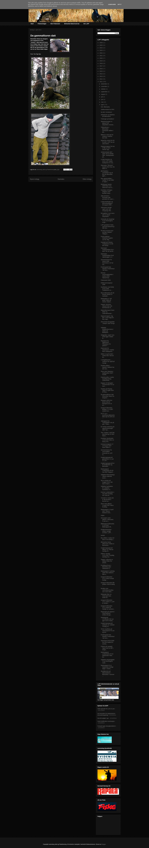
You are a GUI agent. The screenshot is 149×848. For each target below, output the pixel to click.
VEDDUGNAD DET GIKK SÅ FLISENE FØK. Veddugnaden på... (107, 154)
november (104, 86)
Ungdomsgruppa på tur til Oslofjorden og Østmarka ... (107, 464)
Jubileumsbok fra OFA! (107, 109)
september (104, 91)
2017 (101, 66)
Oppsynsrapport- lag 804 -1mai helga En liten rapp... (107, 317)
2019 (101, 61)
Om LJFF (86, 23)
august (103, 94)
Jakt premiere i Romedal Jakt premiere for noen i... (108, 197)
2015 (101, 71)
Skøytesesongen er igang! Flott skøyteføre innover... (107, 123)
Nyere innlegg (34, 179)
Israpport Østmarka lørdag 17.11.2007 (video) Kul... (107, 409)
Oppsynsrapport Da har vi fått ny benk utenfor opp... (108, 148)
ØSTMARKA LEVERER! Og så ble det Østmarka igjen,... (107, 173)
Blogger (103, 844)
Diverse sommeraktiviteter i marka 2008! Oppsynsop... (107, 275)
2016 (101, 68)
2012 (101, 79)
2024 (101, 48)
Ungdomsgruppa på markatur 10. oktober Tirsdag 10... (108, 624)
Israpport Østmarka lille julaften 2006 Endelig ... (108, 584)
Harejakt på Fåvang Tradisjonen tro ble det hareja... (107, 243)
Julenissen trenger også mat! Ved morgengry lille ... (106, 209)
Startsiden (61, 179)
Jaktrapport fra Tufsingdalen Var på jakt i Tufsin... (107, 422)
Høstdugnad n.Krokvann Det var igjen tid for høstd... (107, 619)
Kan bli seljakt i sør (103, 718)
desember (104, 84)
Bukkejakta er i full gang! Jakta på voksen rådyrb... (106, 300)
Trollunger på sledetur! (107, 119)
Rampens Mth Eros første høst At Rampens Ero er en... (106, 403)
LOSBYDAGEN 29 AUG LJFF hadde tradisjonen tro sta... (107, 161)
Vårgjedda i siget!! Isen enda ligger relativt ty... (107, 336)
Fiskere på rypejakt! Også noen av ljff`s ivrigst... (107, 648)
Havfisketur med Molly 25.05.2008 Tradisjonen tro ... (107, 288)
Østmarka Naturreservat (71, 23)
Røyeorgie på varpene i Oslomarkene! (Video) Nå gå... (108, 613)
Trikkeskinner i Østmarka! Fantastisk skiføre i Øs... (107, 130)
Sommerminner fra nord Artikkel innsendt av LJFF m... (106, 452)
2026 (101, 42)
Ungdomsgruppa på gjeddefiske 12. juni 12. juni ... (107, 459)
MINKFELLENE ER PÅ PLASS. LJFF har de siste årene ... (107, 142)
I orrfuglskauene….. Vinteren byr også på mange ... (108, 361)
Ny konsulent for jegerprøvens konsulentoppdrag (106, 714)
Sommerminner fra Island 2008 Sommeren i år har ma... (107, 262)
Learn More (112, 4)
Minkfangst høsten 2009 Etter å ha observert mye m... (107, 186)
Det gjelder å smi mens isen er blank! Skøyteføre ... (107, 214)
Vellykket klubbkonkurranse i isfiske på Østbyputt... (107, 330)
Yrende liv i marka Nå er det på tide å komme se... (107, 499)
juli (102, 97)
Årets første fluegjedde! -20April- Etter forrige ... (108, 323)
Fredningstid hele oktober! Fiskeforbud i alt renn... (107, 268)
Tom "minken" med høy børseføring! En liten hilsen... (108, 434)
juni (102, 99)
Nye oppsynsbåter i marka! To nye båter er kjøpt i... (107, 180)
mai (102, 102)
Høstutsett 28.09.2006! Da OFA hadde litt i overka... (107, 642)
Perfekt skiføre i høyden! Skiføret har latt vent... (107, 367)
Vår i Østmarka (105, 107)
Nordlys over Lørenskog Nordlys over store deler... (107, 590)
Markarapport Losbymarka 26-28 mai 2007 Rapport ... (107, 470)
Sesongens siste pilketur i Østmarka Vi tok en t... (107, 519)
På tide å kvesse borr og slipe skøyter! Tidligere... (107, 232)
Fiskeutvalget (42, 23)
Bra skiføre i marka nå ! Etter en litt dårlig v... (108, 538)
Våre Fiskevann (55, 23)
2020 (101, 58)
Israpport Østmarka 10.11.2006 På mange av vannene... (108, 607)
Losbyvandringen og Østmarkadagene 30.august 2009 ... (107, 203)
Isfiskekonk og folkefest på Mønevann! (108, 115)
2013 (101, 76)
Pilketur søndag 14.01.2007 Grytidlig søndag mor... (107, 555)
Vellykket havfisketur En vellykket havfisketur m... (107, 488)
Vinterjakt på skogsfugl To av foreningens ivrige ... (107, 220)
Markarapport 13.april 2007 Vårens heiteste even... (107, 511)
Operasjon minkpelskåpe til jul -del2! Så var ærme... (107, 249)
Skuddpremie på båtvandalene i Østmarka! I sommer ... (107, 673)
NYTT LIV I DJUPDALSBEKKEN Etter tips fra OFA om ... (108, 416)
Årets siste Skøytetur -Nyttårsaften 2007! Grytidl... (107, 373)
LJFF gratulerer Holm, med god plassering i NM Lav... (108, 226)
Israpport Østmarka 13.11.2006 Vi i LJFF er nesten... (108, 601)
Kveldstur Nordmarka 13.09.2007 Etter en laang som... (107, 440)
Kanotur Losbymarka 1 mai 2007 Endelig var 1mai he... (107, 493)
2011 (101, 81)
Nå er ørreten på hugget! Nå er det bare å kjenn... (107, 482)
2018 (101, 63)
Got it (119, 4)
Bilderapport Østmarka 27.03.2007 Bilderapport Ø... (107, 525)
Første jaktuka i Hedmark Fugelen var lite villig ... (107, 238)
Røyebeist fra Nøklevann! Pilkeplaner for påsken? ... (106, 343)
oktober (103, 89)
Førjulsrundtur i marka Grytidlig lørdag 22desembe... (107, 378)
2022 (101, 53)
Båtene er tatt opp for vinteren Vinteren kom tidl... (107, 136)
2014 (101, 74)
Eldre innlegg (87, 179)
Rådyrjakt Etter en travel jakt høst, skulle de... (106, 596)
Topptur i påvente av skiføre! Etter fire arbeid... (107, 561)
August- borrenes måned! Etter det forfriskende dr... (106, 306)
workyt (103, 535)
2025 (101, 45)
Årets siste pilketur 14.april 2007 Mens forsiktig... (107, 505)
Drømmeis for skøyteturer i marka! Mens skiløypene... (107, 349)
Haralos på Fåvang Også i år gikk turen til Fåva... (107, 390)
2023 (101, 50)
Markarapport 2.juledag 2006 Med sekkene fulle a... (108, 572)
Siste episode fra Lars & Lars (106, 708)
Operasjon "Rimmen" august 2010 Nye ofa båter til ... (108, 167)
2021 (101, 55)
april (102, 104)
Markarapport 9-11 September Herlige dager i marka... (107, 667)
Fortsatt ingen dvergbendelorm (106, 726)
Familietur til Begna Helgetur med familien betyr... (106, 191)
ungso (102, 515)
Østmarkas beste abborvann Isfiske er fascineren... (107, 543)
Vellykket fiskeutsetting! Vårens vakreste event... (108, 476)
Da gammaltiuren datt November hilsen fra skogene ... (107, 396)
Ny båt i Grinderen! (106, 112)
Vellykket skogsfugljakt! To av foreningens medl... (108, 661)
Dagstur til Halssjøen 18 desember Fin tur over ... (107, 384)
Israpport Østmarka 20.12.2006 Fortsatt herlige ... (107, 578)
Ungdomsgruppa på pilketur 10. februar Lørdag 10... (107, 549)
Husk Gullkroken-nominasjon (106, 721)
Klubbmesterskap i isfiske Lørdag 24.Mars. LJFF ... (106, 531)
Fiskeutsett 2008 (106, 280)
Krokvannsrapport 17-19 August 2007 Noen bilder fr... (107, 445)
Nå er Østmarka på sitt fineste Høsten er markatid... (107, 294)
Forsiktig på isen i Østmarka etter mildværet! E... (106, 567)
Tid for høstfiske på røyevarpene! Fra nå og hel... (107, 630)
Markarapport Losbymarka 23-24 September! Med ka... (107, 654)
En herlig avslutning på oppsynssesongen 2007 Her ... (107, 428)
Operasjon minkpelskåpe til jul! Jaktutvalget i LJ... (107, 255)
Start (32, 23)
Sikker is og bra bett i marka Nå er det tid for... (107, 355)
